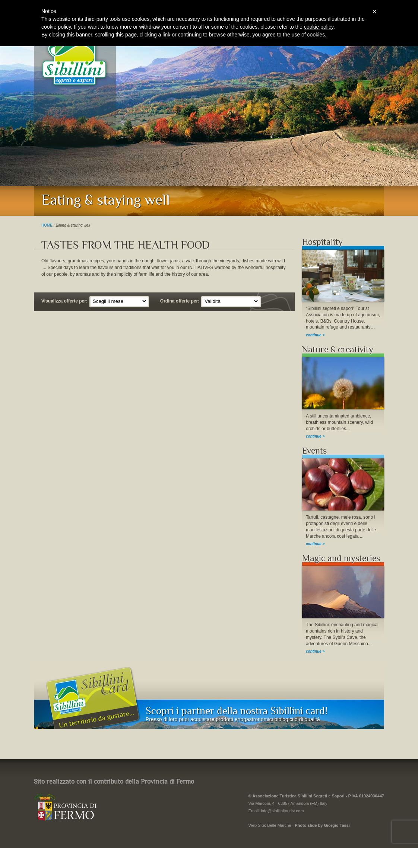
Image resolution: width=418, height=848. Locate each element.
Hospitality (322, 242)
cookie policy (318, 27)
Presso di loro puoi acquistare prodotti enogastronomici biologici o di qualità (233, 719)
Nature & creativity (337, 350)
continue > (315, 335)
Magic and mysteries (341, 558)
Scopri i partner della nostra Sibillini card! (237, 710)
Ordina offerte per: (179, 301)
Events (314, 451)
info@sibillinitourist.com (282, 811)
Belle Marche (279, 825)
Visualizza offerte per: (64, 301)
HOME (47, 225)
